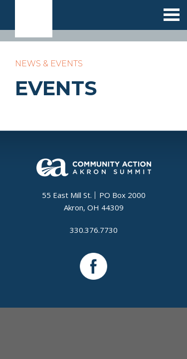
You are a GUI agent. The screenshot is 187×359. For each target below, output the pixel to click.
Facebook (93, 266)
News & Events (49, 63)
